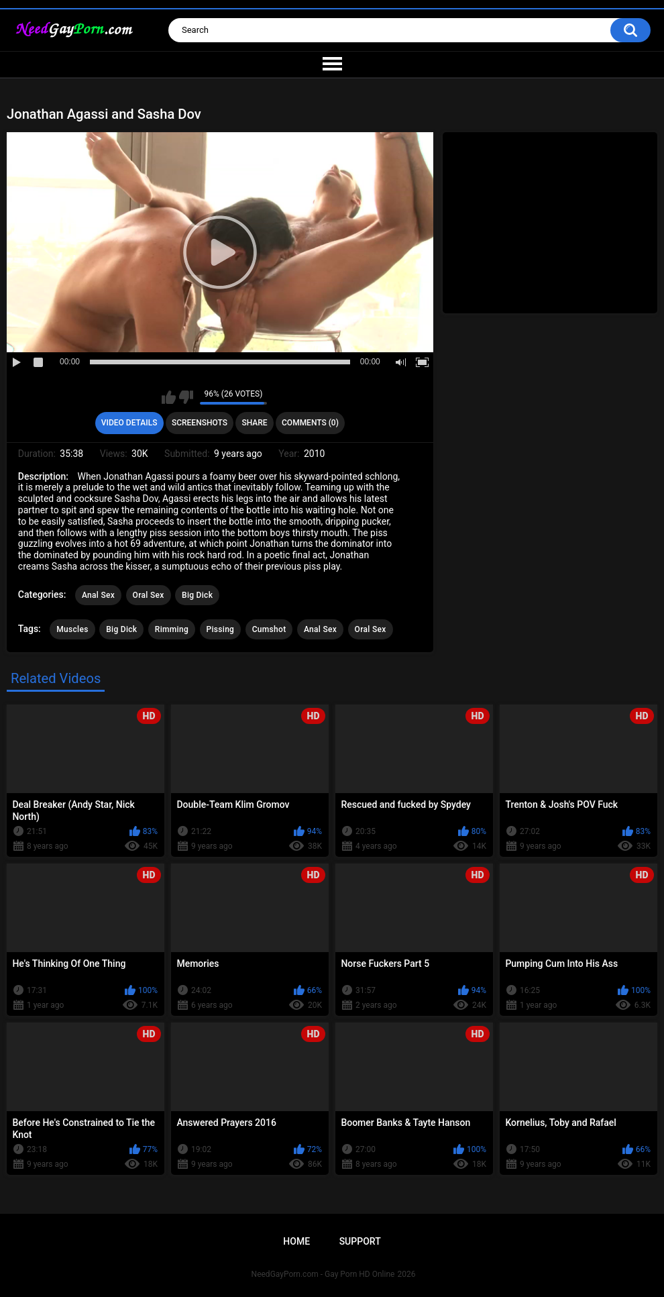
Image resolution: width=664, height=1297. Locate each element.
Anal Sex (98, 595)
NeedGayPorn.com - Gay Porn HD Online (323, 1274)
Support (360, 1241)
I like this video (169, 397)
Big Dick (197, 595)
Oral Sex (148, 595)
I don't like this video (186, 397)
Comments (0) (310, 422)
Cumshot (269, 629)
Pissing (221, 629)
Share (254, 422)
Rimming (171, 629)
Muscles (72, 629)
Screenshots (199, 422)
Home (296, 1241)
